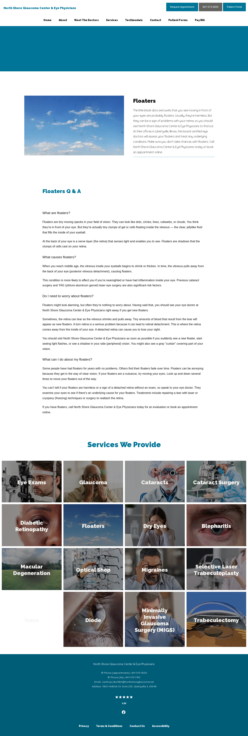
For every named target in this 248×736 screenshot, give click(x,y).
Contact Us (137, 726)
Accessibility (160, 726)
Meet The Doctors (86, 20)
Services (112, 20)
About (63, 20)
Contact (155, 20)
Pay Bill (200, 20)
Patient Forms (178, 20)
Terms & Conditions (109, 726)
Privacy (84, 726)
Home (47, 20)
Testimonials (134, 20)
